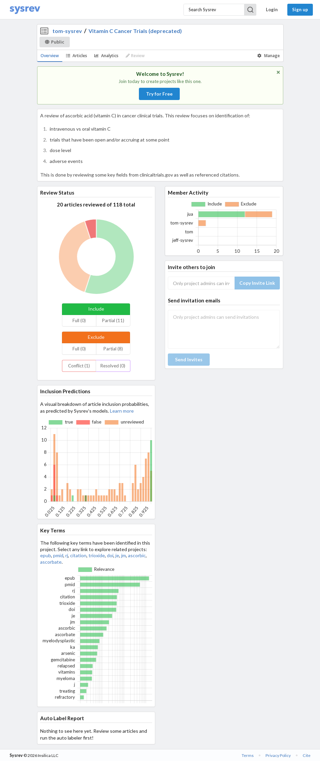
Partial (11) (113, 320)
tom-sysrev (67, 31)
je (117, 555)
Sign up (300, 9)
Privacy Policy (278, 755)
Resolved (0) (112, 365)
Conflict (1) (79, 365)
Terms (248, 755)
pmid (58, 555)
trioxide (97, 555)
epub (45, 555)
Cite (306, 755)
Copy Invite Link (257, 283)
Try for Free (159, 94)
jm (123, 555)
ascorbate (51, 562)
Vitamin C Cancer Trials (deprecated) (135, 31)
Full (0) (79, 320)
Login (272, 9)
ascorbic (137, 555)
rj (66, 555)
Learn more (122, 411)
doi (110, 555)
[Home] (25, 10)
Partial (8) (113, 348)
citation (78, 555)
